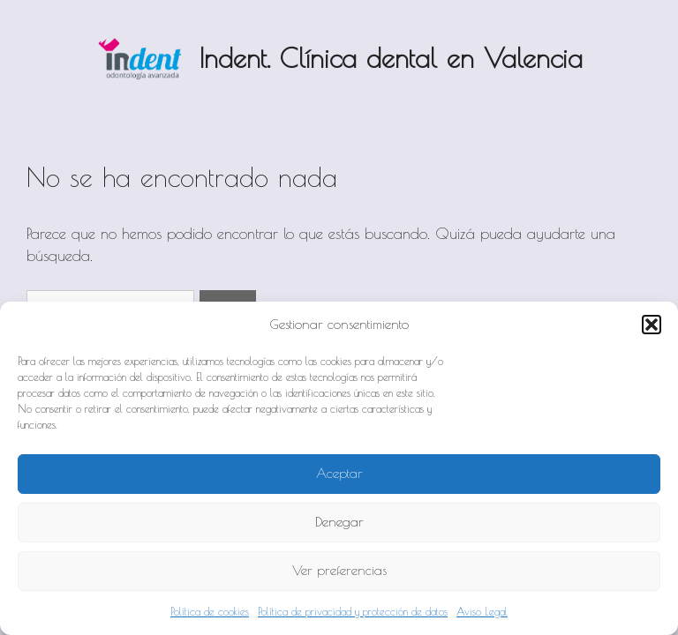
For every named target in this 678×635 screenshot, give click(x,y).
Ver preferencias (339, 570)
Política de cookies (209, 611)
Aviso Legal (482, 611)
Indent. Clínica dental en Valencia (391, 57)
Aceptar (339, 473)
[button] (651, 324)
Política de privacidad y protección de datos (353, 611)
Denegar (339, 521)
